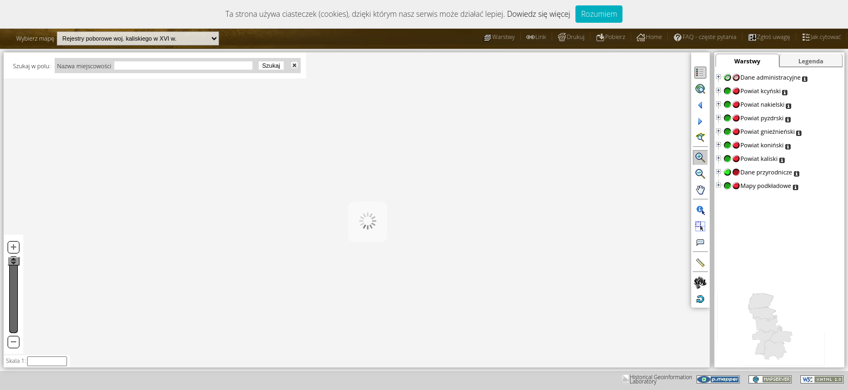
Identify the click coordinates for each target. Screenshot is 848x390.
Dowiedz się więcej (538, 14)
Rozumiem (599, 14)
